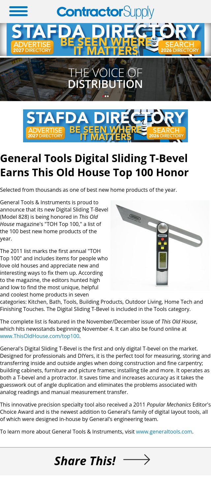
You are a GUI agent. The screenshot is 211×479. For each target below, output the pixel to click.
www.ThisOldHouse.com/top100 (39, 336)
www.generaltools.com (164, 431)
